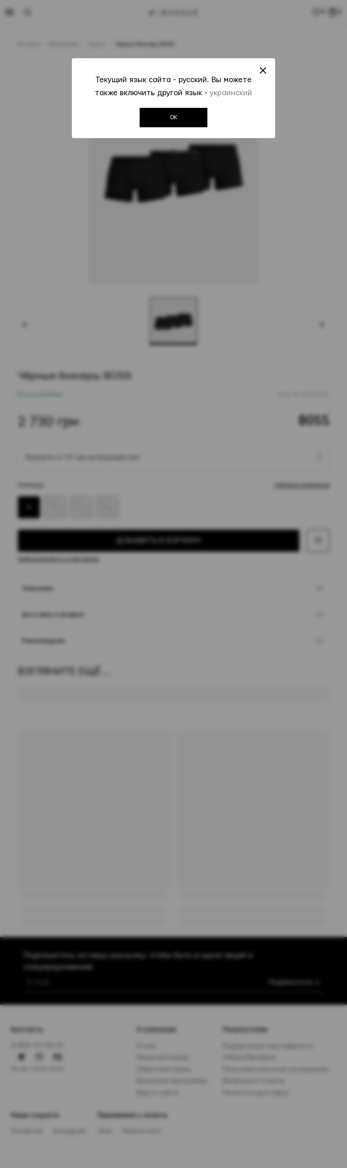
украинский (231, 93)
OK (174, 117)
